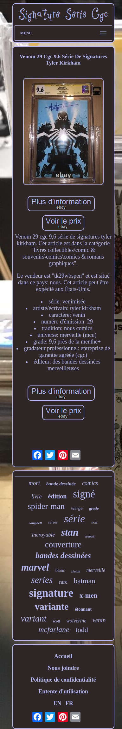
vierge (77, 508)
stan (70, 532)
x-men (88, 595)
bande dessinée (61, 483)
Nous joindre (63, 668)
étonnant (83, 609)
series (42, 580)
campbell (35, 523)
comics (90, 483)
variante (52, 606)
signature (51, 593)
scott (56, 621)
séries (53, 522)
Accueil (63, 656)
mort (34, 483)
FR (69, 703)
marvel (35, 567)
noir (94, 522)
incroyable (43, 535)
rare (63, 582)
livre (36, 496)
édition (57, 496)
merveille (96, 570)
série (74, 518)
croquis (90, 536)
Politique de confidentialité (63, 680)
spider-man (46, 506)
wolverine (76, 620)
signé (84, 494)
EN (57, 703)
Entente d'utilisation (63, 691)
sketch (75, 571)
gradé (94, 508)
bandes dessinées (63, 555)
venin (99, 620)
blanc (60, 570)
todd (82, 630)
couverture (63, 544)
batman (84, 581)
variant (34, 618)
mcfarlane (53, 629)
